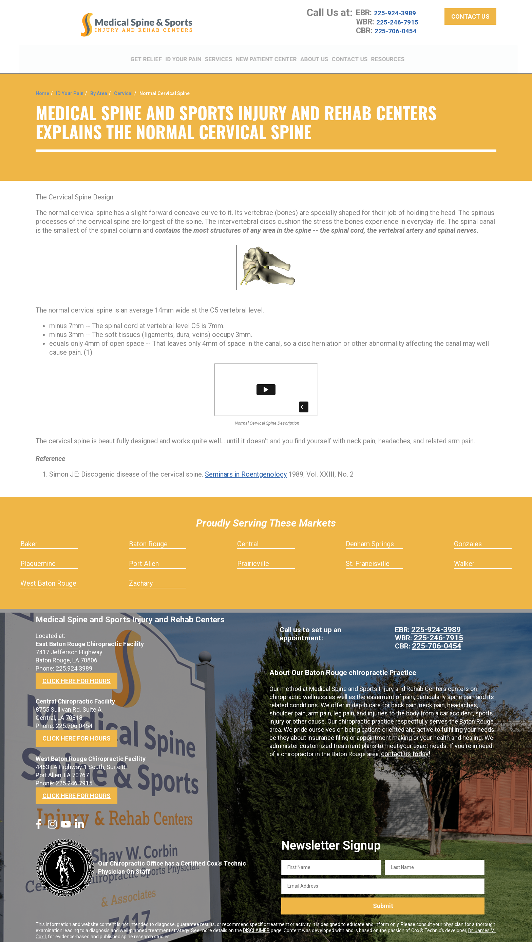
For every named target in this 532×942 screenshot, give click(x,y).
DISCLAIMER (256, 926)
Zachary (141, 579)
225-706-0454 (399, 34)
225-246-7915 (401, 26)
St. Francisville (368, 559)
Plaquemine (38, 559)
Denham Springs (370, 539)
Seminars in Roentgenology (246, 470)
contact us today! (404, 749)
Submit (383, 901)
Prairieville (253, 559)
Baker (29, 539)
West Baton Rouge (48, 579)
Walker (464, 559)
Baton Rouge (148, 539)
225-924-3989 (398, 17)
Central (248, 539)
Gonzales (468, 539)
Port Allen (144, 559)
